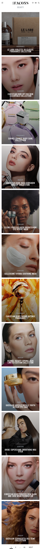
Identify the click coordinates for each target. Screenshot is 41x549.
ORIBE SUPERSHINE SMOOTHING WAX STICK (20, 451)
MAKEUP (20, 180)
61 (24, 547)
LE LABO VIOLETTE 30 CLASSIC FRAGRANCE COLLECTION (20, 51)
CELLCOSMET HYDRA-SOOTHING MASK (20, 274)
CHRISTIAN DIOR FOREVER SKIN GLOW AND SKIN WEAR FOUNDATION (20, 495)
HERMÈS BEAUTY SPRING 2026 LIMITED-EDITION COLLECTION (20, 362)
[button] (38, 3)
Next (31, 547)
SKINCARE (20, 91)
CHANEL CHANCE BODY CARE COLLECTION (20, 140)
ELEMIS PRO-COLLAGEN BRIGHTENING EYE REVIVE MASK (20, 229)
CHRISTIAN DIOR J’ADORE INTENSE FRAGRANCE (20, 318)
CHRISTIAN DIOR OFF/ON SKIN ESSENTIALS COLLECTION (20, 95)
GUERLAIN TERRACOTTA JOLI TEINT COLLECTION (20, 540)
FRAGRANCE (20, 47)
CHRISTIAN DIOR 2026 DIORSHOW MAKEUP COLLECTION (20, 184)
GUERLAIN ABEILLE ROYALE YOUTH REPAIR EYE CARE (20, 406)
